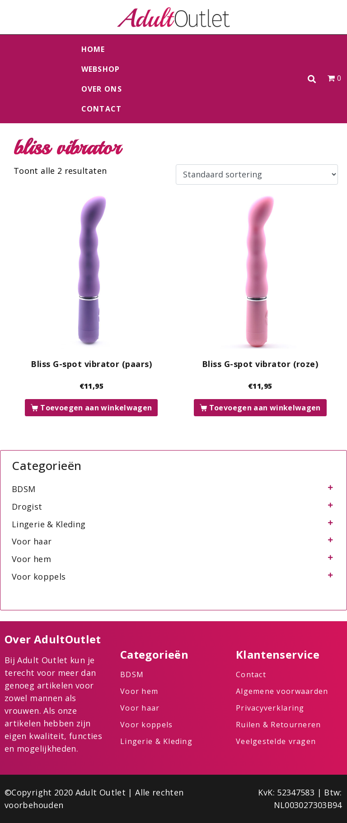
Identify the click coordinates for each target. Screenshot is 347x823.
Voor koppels (39, 576)
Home (93, 49)
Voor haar (32, 541)
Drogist (27, 506)
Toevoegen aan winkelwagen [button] (96, 408)
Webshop (100, 69)
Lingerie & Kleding (48, 524)
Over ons (101, 89)
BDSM (23, 489)
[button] (312, 79)
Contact (101, 109)
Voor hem (31, 558)
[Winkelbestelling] (257, 174)
